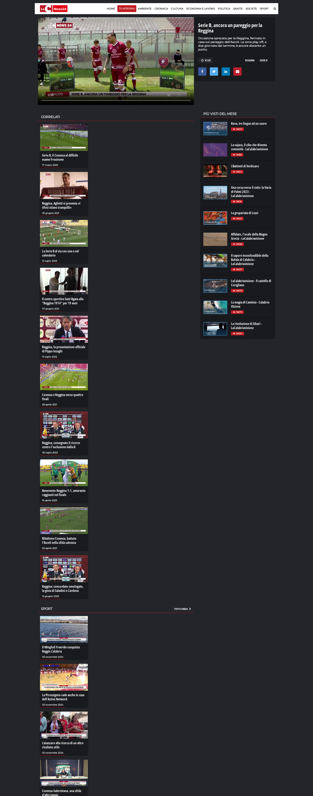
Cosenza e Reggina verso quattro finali (62, 396)
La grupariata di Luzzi (244, 213)
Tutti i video (183, 609)
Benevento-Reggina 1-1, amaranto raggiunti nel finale (64, 492)
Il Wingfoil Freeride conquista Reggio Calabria (61, 649)
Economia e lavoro (200, 8)
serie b (263, 60)
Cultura (177, 8)
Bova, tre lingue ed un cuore (249, 123)
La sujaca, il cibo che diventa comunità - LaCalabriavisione (249, 147)
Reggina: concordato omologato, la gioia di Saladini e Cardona (62, 588)
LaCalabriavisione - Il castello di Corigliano (251, 283)
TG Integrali (127, 8)
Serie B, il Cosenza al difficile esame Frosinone (60, 157)
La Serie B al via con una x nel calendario (60, 253)
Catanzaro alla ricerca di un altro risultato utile (62, 745)
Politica (224, 8)
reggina (250, 60)
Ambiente (145, 8)
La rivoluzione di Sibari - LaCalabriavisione (246, 325)
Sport (264, 8)
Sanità (238, 8)
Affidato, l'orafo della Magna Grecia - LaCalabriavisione (249, 236)
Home (111, 8)
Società (251, 8)
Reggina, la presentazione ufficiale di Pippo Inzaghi (63, 349)
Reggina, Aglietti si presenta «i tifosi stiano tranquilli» (61, 205)
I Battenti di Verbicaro (245, 166)
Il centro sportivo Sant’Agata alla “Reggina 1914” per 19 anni (62, 301)
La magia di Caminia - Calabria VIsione (250, 304)
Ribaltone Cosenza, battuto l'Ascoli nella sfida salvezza (59, 540)
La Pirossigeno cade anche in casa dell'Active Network (63, 697)
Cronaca (161, 8)
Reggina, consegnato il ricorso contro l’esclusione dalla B (61, 445)
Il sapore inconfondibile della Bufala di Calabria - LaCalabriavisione (249, 259)
